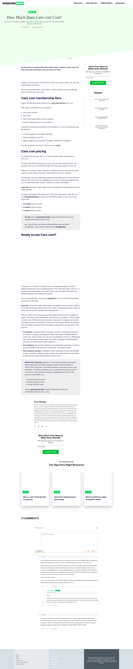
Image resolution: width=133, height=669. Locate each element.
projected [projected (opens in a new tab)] (51, 298)
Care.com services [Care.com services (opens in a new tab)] (58, 103)
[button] (129, 3)
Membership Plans (32, 197)
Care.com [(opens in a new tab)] (24, 305)
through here (61, 227)
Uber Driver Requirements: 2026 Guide (101, 108)
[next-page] (25, 510)
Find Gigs (32, 12)
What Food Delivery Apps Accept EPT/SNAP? (101, 117)
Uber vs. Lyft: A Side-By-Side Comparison (102, 99)
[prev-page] (22, 510)
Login (96, 528)
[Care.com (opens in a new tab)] (38, 362)
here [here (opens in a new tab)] (58, 145)
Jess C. (54, 592)
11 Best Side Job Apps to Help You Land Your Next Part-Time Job (101, 127)
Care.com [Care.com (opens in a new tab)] (24, 187)
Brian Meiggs (26, 27)
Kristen (43, 615)
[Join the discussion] (69, 539)
